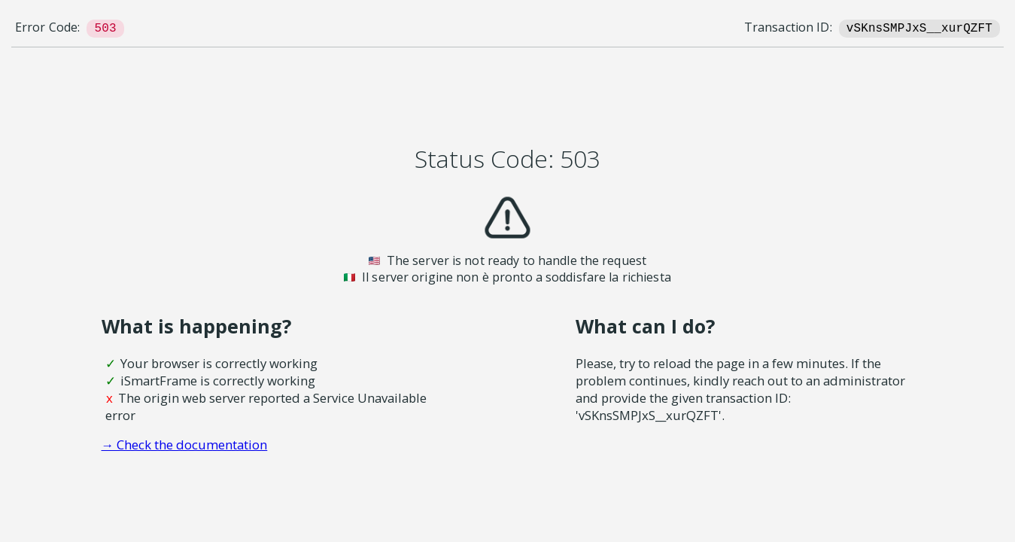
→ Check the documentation (185, 444)
